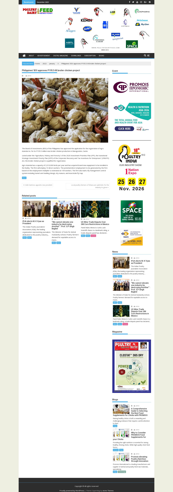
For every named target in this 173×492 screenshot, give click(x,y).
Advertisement (43, 56)
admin (28, 76)
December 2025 (43, 2)
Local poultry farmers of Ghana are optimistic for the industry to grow (90, 186)
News (24, 178)
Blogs (115, 424)
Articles (116, 448)
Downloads (76, 56)
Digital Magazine (60, 56)
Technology (121, 469)
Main (24, 237)
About (31, 56)
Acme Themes (108, 488)
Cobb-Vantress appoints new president (38, 185)
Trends (93, 236)
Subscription (90, 56)
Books (101, 56)
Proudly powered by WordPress (71, 488)
